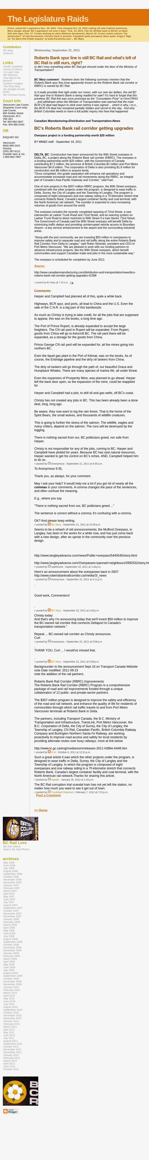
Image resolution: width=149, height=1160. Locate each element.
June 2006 (9, 865)
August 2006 (10, 871)
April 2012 (9, 1063)
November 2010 (12, 1015)
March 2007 (10, 891)
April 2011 (9, 1029)
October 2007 (11, 910)
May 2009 (9, 964)
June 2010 (9, 1001)
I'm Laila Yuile (11, 72)
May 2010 (9, 998)
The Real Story (11, 86)
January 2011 (11, 1021)
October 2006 (11, 876)
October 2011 (11, 1046)
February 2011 (11, 1024)
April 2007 (9, 893)
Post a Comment (48, 795)
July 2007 (8, 902)
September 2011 (12, 1043)
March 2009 (10, 958)
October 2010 (11, 1012)
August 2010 (10, 1007)
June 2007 (9, 899)
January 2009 (11, 953)
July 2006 (8, 868)
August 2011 (10, 1041)
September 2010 (12, 1009)
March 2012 (10, 1060)
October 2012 (11, 1069)
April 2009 (9, 961)
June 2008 (9, 933)
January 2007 (11, 885)
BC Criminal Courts (14, 94)
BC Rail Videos (12, 846)
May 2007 (9, 896)
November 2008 (12, 947)
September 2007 (12, 907)
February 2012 (11, 1058)
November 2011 (12, 1049)
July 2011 (8, 1038)
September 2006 (12, 874)
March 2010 (10, 992)
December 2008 (12, 950)
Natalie (55, 779)
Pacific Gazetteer (13, 66)
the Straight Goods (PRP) (14, 90)
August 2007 (10, 905)
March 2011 (10, 1026)
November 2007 (12, 913)
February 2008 (11, 922)
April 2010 (9, 995)
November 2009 (12, 981)
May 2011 (9, 1032)
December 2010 (12, 1018)
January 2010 (11, 987)
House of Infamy (12, 69)
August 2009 (10, 973)
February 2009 (11, 956)
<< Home (40, 810)
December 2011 (12, 1052)
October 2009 (11, 978)
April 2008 (9, 927)
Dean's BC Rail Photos (16, 849)
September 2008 (12, 941)
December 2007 (12, 916)
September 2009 (12, 975)
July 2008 (8, 936)
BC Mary (56, 524)
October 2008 (11, 944)
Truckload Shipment (62, 792)
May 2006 (9, 862)
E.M (53, 752)
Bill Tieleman (10, 75)
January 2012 (11, 1055)
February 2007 (11, 888)
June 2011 (9, 1035)
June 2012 (9, 1066)
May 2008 (9, 930)
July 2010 (8, 1004)
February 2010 (11, 990)
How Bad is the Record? (12, 79)
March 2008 (10, 924)
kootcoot (8, 53)
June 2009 (9, 967)
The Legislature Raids (47, 19)
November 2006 (12, 879)
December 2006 (12, 882)
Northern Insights (13, 83)
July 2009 (8, 970)
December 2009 (12, 984)
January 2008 (11, 919)
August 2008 (10, 939)
